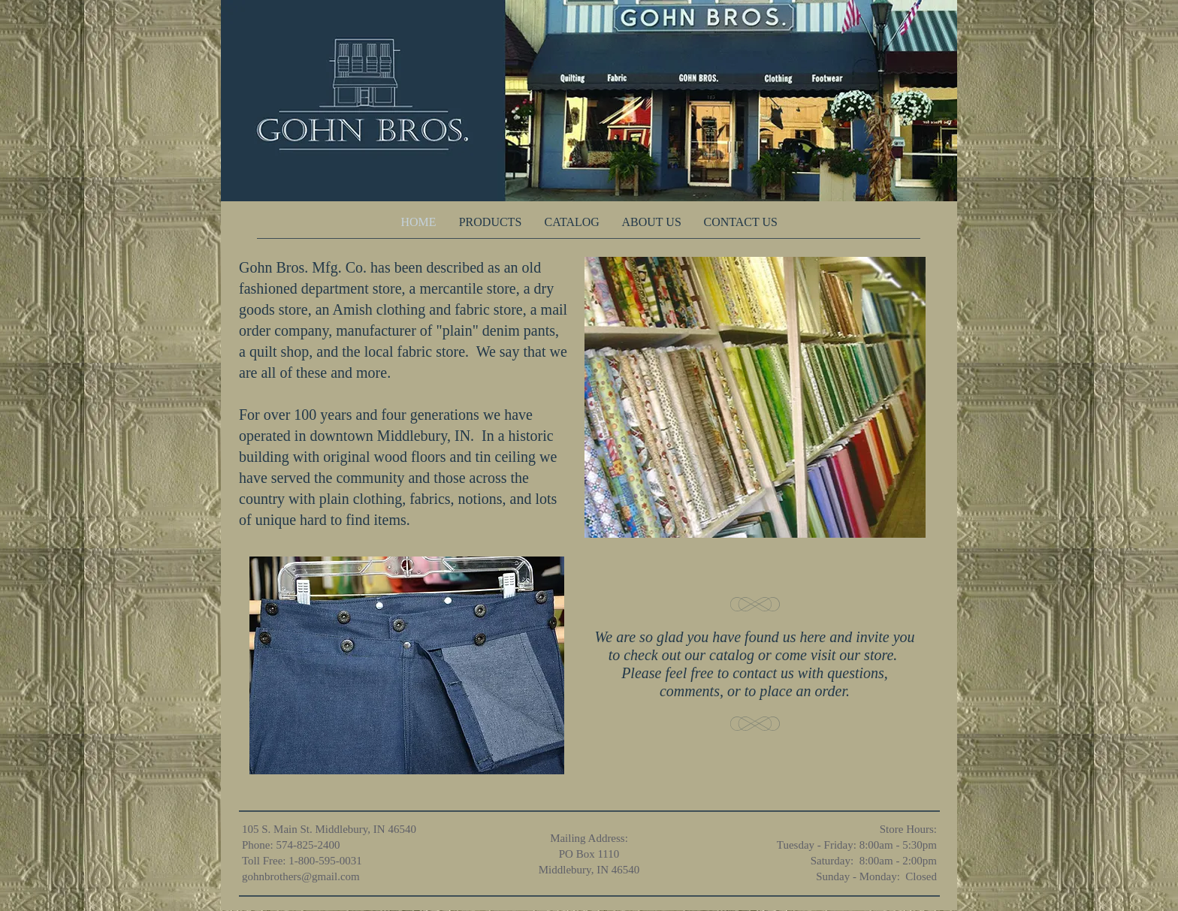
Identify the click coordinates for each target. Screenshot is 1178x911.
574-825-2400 (308, 845)
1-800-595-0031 (325, 861)
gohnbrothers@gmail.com (301, 876)
